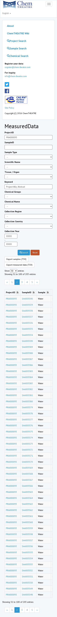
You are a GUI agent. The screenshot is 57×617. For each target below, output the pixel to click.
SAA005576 (27, 425)
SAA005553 (27, 564)
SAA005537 (27, 316)
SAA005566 (27, 486)
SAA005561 (27, 516)
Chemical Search (17, 56)
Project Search (16, 41)
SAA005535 (27, 329)
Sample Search (16, 48)
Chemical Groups (13, 191)
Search (24, 252)
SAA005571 (27, 455)
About (10, 26)
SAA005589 (27, 347)
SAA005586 (27, 365)
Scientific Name (12, 162)
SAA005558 (27, 534)
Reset (35, 252)
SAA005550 (27, 582)
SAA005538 (27, 310)
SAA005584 (27, 377)
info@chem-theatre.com (16, 76)
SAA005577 (27, 419)
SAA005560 (27, 522)
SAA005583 (27, 383)
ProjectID (9, 132)
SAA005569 (27, 467)
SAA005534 (27, 335)
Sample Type (11, 152)
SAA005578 (27, 413)
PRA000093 (11, 298)
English (6, 13)
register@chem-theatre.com (17, 67)
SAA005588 (27, 353)
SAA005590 (27, 341)
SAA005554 (27, 558)
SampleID (9, 142)
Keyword (9, 181)
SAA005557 (27, 540)
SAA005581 (27, 395)
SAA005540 (27, 298)
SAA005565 (27, 492)
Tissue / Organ (12, 172)
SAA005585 (27, 371)
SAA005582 (27, 389)
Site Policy (9, 107)
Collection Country (14, 221)
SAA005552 (27, 570)
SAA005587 (27, 359)
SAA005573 (27, 443)
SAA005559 (27, 528)
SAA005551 (27, 576)
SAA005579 (27, 407)
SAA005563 (27, 504)
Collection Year (12, 231)
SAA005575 (27, 431)
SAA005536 (27, 323)
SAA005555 (27, 552)
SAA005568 (27, 473)
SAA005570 (27, 461)
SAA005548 (27, 594)
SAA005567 (27, 480)
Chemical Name (12, 201)
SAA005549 (27, 588)
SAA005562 (27, 510)
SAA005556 (27, 546)
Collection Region (13, 211)
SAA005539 (27, 304)
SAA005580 (27, 401)
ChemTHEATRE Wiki (18, 33)
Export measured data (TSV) (19, 264)
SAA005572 (27, 449)
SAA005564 (27, 498)
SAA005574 (27, 437)
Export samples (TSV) (16, 259)
